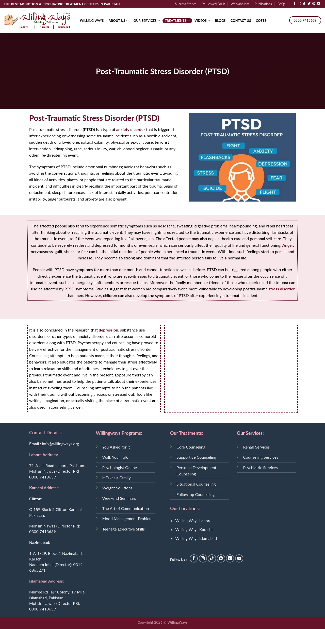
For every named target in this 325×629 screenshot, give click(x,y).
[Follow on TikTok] (304, 4)
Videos (202, 20)
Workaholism (240, 4)
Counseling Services (260, 457)
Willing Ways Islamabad (196, 538)
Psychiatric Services (260, 467)
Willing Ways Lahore (193, 520)
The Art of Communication (125, 508)
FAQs (281, 4)
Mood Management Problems (128, 518)
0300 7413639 (42, 476)
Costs (261, 21)
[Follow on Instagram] (299, 4)
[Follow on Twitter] (309, 4)
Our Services (147, 20)
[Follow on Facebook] (294, 4)
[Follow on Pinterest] (313, 4)
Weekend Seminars (119, 498)
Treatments (177, 20)
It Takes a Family (116, 477)
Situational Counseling (196, 484)
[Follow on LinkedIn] (230, 558)
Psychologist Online (119, 467)
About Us (119, 20)
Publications (263, 4)
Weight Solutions (117, 487)
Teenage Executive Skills (123, 528)
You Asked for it (116, 446)
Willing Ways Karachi (194, 529)
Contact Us (241, 21)
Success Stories (186, 4)
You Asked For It (213, 4)
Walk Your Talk (115, 457)
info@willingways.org (60, 443)
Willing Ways (92, 21)
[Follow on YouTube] (318, 4)
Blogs (220, 21)
